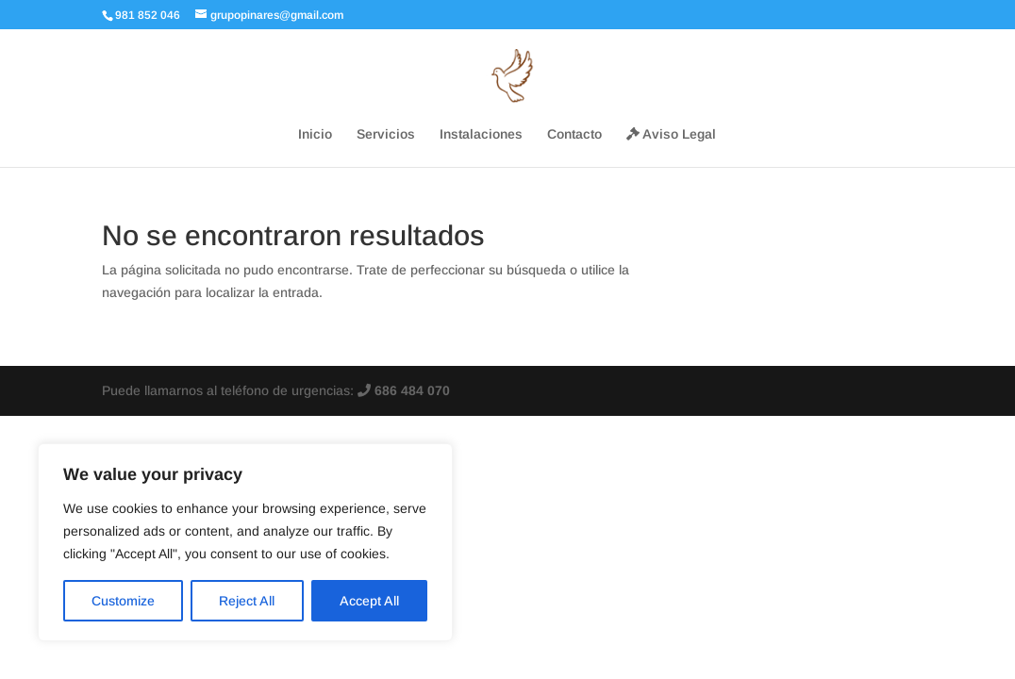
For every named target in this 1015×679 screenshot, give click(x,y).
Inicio (315, 134)
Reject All (247, 600)
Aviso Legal (671, 134)
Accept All (369, 600)
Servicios (386, 134)
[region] (245, 542)
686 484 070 (404, 390)
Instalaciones (481, 134)
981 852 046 (147, 15)
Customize (123, 600)
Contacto (574, 134)
